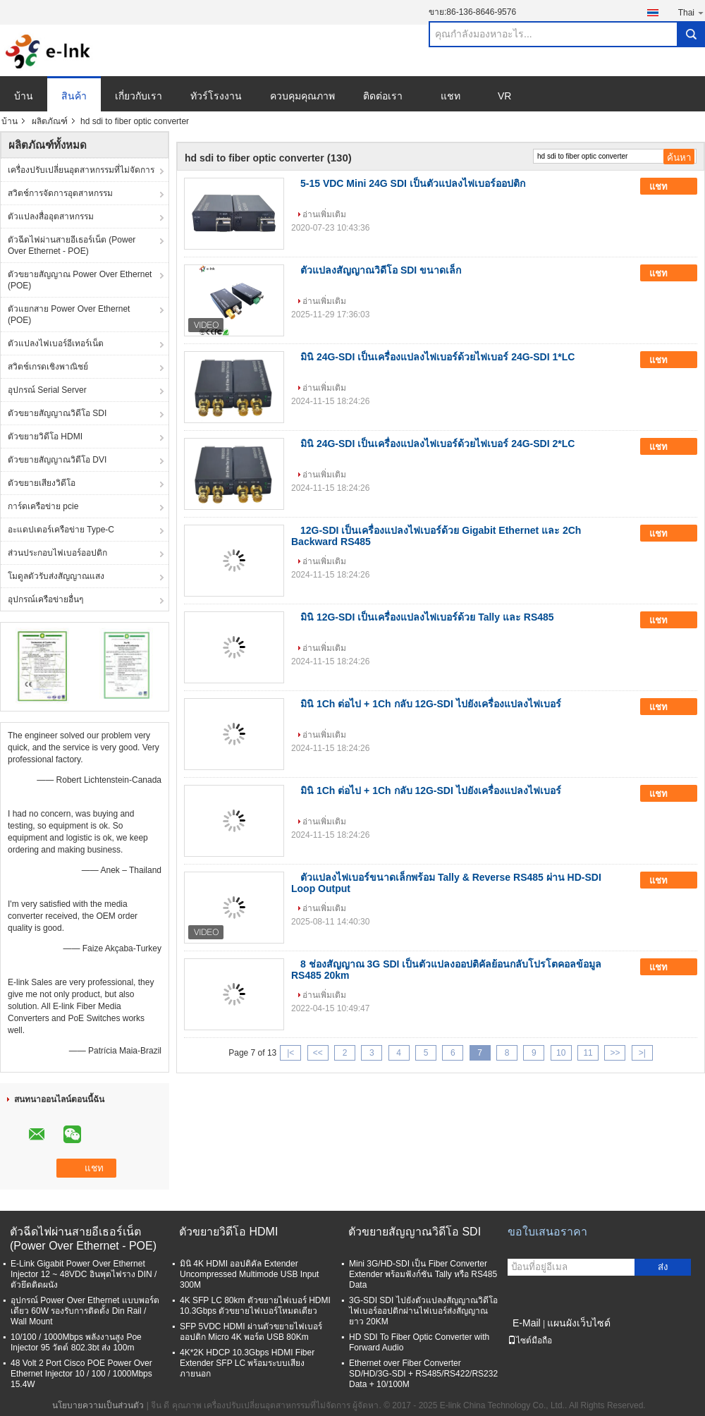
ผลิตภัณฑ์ (50, 121)
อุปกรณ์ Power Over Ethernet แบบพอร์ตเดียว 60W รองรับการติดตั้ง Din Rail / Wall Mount (85, 1310)
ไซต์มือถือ (530, 1340)
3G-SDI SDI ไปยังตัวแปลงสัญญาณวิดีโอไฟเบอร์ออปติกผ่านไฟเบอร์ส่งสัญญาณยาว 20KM (423, 1310)
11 (587, 1053)
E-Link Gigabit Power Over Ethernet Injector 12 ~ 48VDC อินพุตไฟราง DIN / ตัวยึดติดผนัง (84, 1274)
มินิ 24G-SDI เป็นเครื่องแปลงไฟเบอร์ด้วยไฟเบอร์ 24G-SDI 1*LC (437, 356)
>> (615, 1053)
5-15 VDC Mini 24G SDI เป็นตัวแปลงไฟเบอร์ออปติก (412, 183)
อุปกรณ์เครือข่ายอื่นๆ (45, 599)
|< (290, 1053)
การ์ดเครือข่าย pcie (43, 506)
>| (642, 1053)
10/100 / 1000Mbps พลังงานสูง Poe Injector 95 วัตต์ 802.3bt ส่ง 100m (76, 1342)
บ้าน (23, 96)
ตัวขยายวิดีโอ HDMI (45, 436)
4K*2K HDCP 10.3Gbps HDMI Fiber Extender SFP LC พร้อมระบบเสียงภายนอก (247, 1363)
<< (318, 1053)
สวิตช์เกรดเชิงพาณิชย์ (48, 367)
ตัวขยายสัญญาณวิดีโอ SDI (57, 413)
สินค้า (74, 96)
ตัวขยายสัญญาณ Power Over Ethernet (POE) (80, 280)
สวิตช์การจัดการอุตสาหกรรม (60, 193)
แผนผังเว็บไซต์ (579, 1323)
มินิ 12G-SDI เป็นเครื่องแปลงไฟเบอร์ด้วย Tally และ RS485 (427, 617)
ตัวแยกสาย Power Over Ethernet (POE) (69, 314)
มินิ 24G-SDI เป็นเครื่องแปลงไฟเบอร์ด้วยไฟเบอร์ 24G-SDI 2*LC (437, 443)
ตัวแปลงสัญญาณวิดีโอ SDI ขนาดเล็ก (380, 270)
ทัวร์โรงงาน (216, 96)
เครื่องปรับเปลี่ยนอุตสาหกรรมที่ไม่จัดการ (81, 170)
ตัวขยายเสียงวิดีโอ (41, 483)
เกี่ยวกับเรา (138, 96)
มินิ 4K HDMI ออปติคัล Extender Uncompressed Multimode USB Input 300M (249, 1274)
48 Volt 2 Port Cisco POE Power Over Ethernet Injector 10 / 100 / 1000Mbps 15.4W (81, 1373)
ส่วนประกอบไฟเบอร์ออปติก (57, 553)
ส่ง (663, 1267)
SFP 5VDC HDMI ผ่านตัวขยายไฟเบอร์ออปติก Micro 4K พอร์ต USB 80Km (251, 1332)
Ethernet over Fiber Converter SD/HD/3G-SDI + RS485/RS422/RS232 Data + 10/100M (423, 1373)
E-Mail (527, 1323)
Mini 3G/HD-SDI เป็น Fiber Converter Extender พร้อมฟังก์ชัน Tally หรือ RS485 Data (423, 1274)
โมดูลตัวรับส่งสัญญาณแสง (56, 576)
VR (504, 96)
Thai (691, 12)
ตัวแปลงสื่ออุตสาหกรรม (51, 216)
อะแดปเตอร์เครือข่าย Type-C (61, 530)
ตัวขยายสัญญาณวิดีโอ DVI (57, 460)
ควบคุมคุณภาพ (302, 96)
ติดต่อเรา (383, 96)
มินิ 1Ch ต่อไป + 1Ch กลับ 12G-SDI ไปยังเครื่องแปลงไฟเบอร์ (430, 703)
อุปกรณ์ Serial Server (47, 390)
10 (560, 1053)
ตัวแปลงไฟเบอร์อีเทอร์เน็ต (56, 343)
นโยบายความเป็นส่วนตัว (98, 1405)
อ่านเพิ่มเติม (324, 214)
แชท (450, 96)
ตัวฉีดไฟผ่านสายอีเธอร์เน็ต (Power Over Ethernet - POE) (71, 245)
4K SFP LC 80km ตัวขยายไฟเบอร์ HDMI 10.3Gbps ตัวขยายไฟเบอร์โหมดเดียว (255, 1305)
